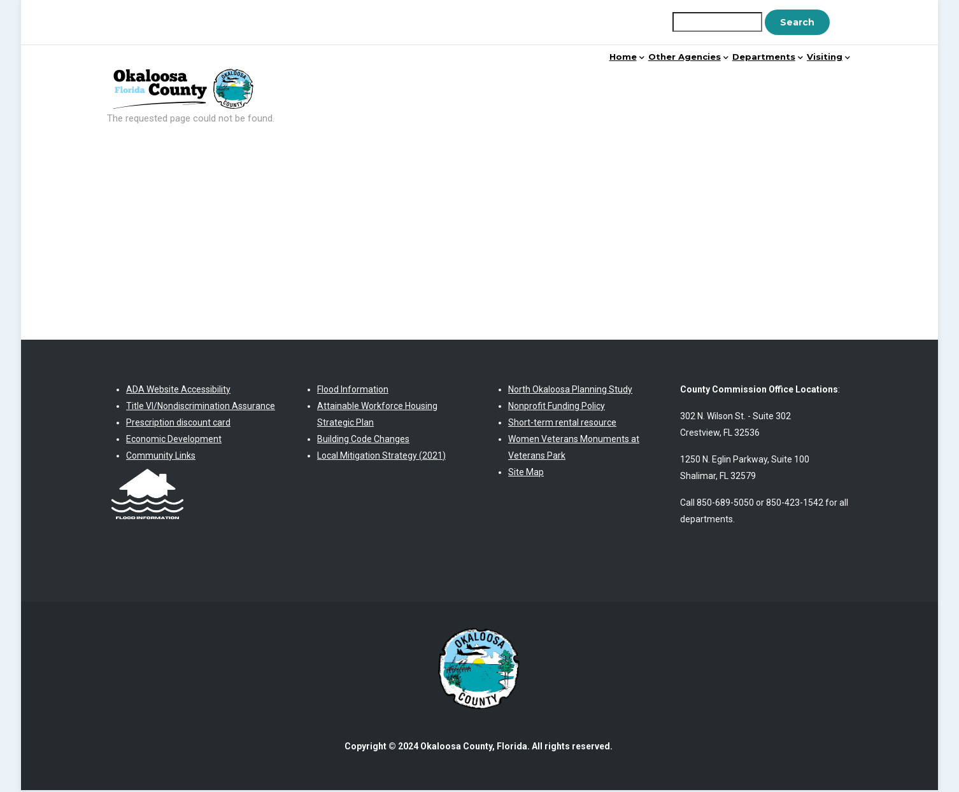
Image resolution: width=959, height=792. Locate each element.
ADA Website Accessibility (178, 391)
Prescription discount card (178, 424)
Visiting (818, 79)
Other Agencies (634, 79)
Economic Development (174, 440)
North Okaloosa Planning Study (570, 391)
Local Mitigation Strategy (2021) (381, 457)
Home (550, 79)
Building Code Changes (363, 440)
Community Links (160, 457)
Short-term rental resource (562, 424)
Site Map (526, 473)
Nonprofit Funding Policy (556, 407)
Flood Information (352, 391)
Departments (736, 79)
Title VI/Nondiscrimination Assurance (200, 407)
